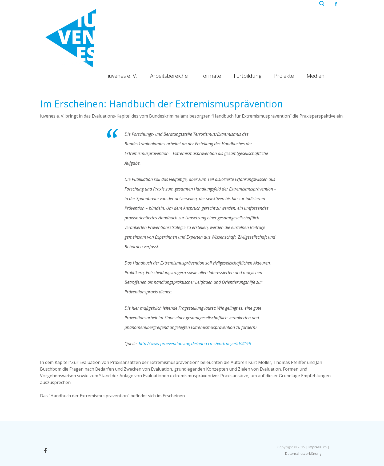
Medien (316, 75)
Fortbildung (247, 75)
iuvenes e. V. (122, 75)
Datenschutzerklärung (303, 453)
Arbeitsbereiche (169, 75)
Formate (211, 75)
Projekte (284, 75)
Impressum (318, 447)
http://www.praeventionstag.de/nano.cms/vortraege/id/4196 (195, 344)
